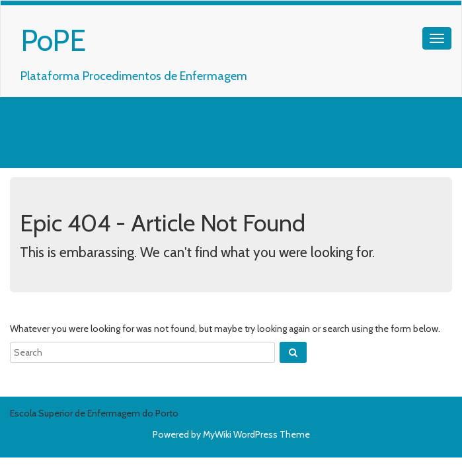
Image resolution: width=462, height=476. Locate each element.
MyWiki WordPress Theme (256, 434)
